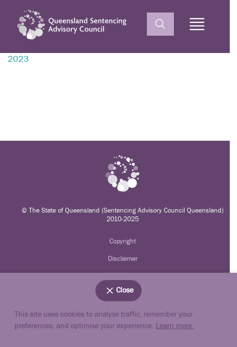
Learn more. (175, 326)
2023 (18, 59)
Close (118, 290)
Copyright (122, 241)
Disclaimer (123, 258)
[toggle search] (160, 24)
